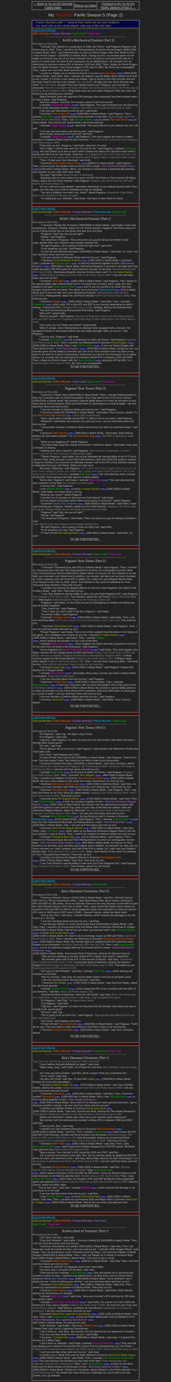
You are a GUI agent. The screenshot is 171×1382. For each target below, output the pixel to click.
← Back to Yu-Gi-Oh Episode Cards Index (52, 5)
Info (120, 73)
